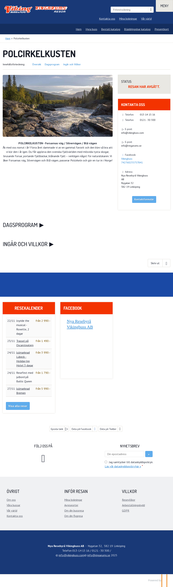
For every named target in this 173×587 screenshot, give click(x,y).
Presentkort (162, 29)
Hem (78, 29)
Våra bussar (13, 505)
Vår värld (146, 18)
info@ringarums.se (131, 145)
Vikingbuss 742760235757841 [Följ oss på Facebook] (132, 160)
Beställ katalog (110, 29)
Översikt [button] (36, 64)
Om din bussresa (74, 510)
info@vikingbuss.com (132, 132)
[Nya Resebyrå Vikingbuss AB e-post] (71, 555)
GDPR (125, 510)
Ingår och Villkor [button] (72, 64)
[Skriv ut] (159, 263)
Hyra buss (91, 29)
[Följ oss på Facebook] (43, 458)
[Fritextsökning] (129, 10)
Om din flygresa (73, 516)
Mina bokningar (128, 18)
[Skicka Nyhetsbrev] (149, 454)
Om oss (11, 500)
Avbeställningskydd (133, 505)
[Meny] (164, 6)
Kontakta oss (107, 18)
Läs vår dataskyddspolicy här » (123, 466)
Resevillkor (128, 500)
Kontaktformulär (144, 199)
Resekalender (29, 308)
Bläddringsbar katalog (137, 29)
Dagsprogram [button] (52, 64)
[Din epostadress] (124, 454)
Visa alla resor (17, 406)
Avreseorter (71, 505)
